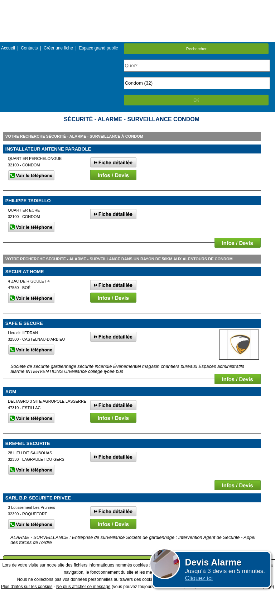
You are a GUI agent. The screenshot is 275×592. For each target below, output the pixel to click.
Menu (137, 5)
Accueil (8, 48)
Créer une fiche (58, 48)
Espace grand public (98, 48)
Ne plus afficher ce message (83, 586)
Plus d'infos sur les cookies (27, 586)
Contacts (29, 48)
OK (196, 100)
